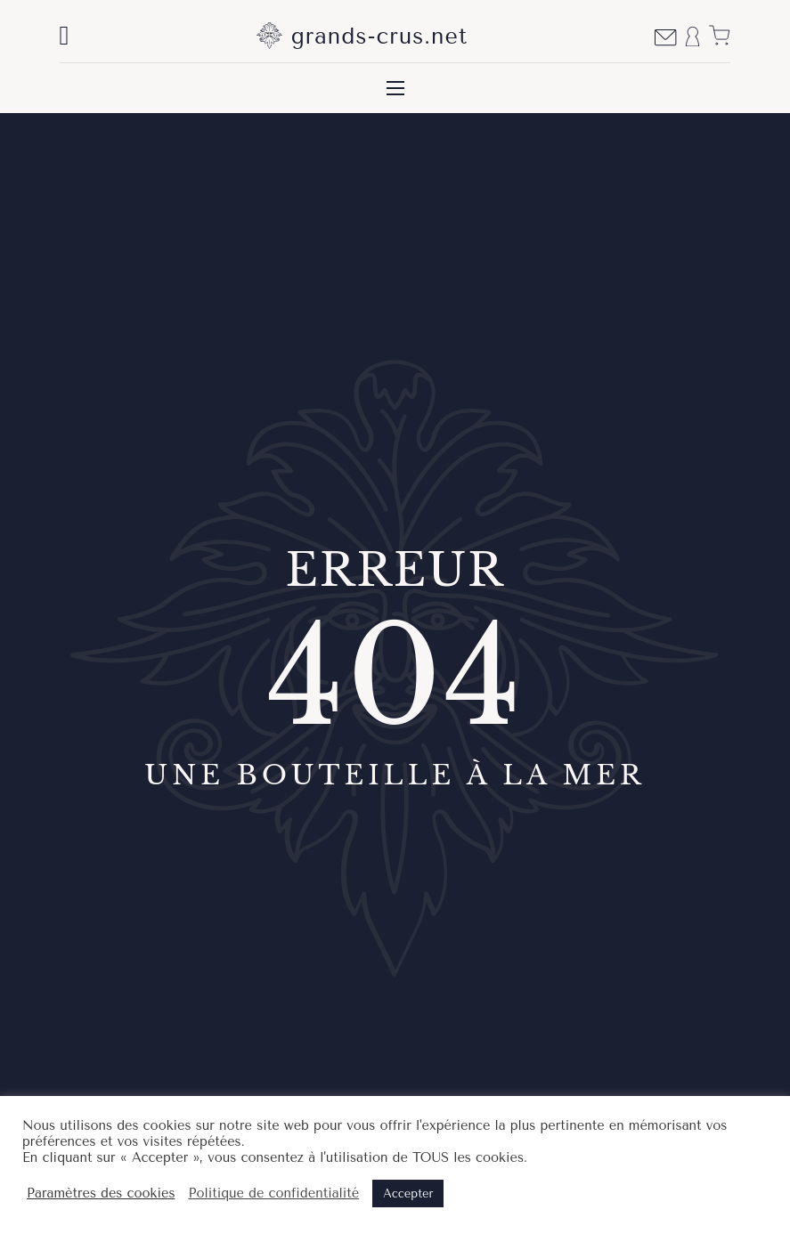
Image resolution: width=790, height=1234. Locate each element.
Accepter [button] (408, 1193)
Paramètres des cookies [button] (101, 1193)
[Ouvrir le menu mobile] (395, 88)
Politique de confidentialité (273, 1193)
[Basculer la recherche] (64, 35)
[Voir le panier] (719, 35)
